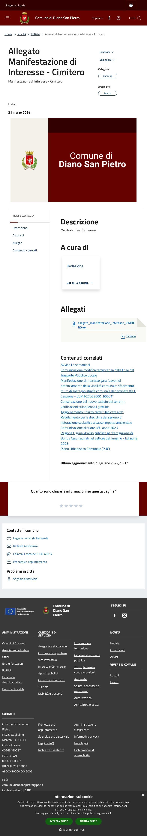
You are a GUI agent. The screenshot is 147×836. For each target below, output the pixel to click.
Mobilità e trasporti (50, 693)
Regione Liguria (16, 5)
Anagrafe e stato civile (52, 646)
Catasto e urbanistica (51, 680)
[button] (73, 830)
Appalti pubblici (48, 673)
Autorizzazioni (83, 698)
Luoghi (114, 675)
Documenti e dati (13, 689)
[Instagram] (117, 17)
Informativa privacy (86, 736)
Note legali (81, 743)
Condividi (107, 52)
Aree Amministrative (15, 650)
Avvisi (114, 657)
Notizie (35, 34)
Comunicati (117, 650)
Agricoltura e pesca (86, 704)
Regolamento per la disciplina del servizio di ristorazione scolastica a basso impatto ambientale (96, 420)
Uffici (5, 657)
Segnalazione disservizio (53, 736)
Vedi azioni (108, 60)
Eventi (114, 682)
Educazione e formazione (82, 646)
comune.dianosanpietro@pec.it (22, 785)
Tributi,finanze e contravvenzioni (84, 670)
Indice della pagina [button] (23, 215)
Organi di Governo (13, 643)
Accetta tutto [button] (59, 821)
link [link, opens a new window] (110, 813)
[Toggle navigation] (7, 17)
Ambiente (80, 679)
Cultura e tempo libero (52, 653)
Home (8, 34)
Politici (6, 670)
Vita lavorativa (47, 660)
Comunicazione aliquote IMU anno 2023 (89, 427)
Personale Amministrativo (12, 680)
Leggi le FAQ (46, 743)
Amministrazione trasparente (85, 727)
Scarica (128, 336)
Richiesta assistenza (51, 750)
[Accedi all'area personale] (131, 5)
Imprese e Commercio (52, 666)
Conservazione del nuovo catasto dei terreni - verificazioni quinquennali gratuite (93, 404)
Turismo (43, 687)
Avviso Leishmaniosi (75, 364)
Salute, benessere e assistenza (86, 688)
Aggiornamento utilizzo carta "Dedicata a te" (92, 412)
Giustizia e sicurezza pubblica (87, 658)
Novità (21, 34)
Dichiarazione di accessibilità (84, 752)
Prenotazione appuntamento (47, 727)
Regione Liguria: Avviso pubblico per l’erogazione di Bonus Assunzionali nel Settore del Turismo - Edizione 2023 (99, 438)
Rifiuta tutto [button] (89, 821)
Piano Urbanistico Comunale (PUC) (85, 448)
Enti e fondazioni (13, 663)
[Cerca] (139, 18)
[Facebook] (107, 17)
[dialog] (73, 813)
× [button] (142, 795)
